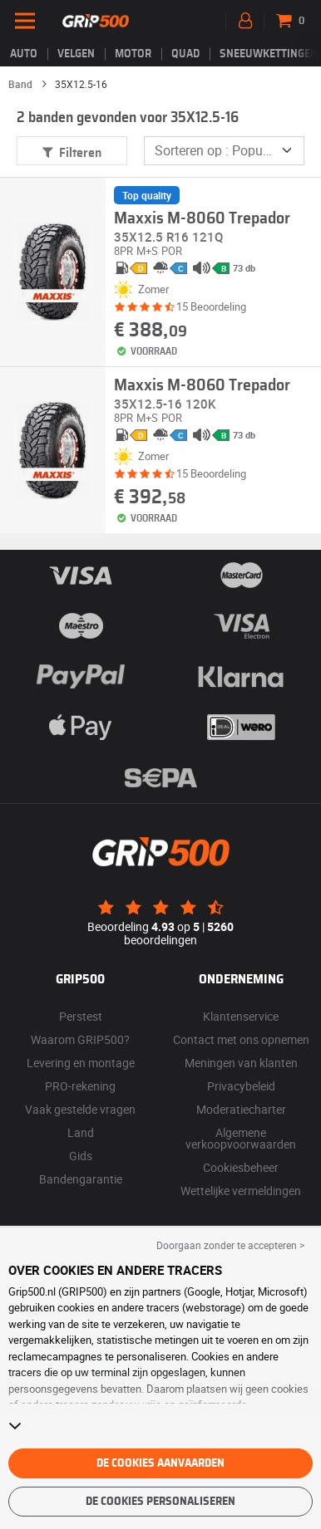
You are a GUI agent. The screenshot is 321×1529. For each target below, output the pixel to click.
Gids (80, 1156)
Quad (185, 54)
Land (80, 1132)
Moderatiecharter (241, 1109)
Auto (23, 54)
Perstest (80, 1016)
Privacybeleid (241, 1086)
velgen (76, 54)
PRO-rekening (80, 1086)
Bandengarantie (80, 1179)
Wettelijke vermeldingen (240, 1190)
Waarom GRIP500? (80, 1039)
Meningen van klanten (241, 1063)
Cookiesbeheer (241, 1167)
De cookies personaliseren (160, 1501)
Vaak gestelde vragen (80, 1109)
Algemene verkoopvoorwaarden (240, 1138)
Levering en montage (81, 1063)
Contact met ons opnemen (241, 1039)
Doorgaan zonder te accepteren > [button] (230, 1245)
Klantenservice (241, 1016)
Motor (133, 54)
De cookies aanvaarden (160, 1463)
